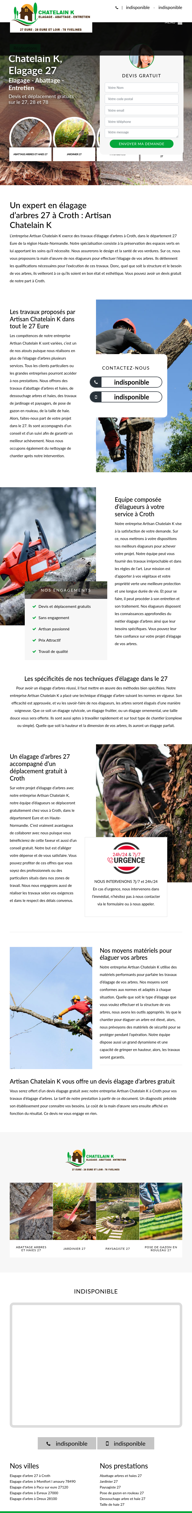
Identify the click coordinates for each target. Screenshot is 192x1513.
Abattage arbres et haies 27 (121, 1475)
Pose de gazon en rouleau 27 (122, 1493)
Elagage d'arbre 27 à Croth (30, 1475)
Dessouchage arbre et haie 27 (122, 1498)
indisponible (138, 7)
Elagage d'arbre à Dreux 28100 (33, 1498)
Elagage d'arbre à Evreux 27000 (34, 1493)
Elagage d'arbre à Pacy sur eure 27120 (39, 1487)
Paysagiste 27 (110, 1487)
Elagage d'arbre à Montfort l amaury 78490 (43, 1481)
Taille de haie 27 (112, 1504)
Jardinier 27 (109, 1481)
